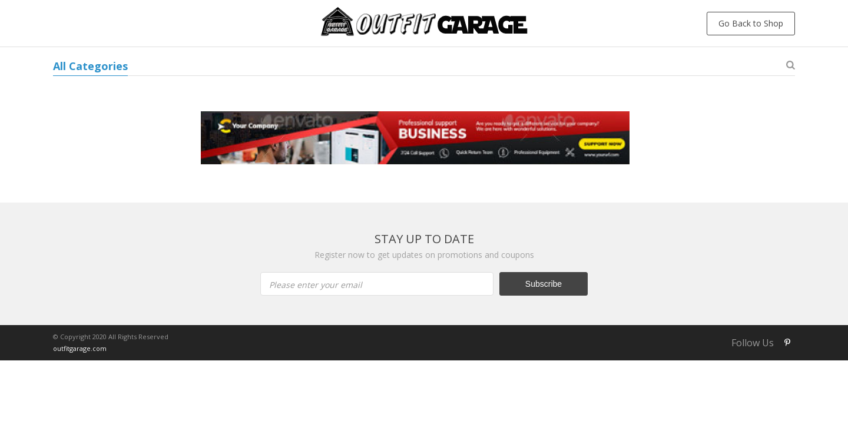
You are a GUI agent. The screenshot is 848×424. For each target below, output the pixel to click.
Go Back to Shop (750, 23)
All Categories (90, 66)
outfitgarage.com (80, 348)
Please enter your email (315, 284)
